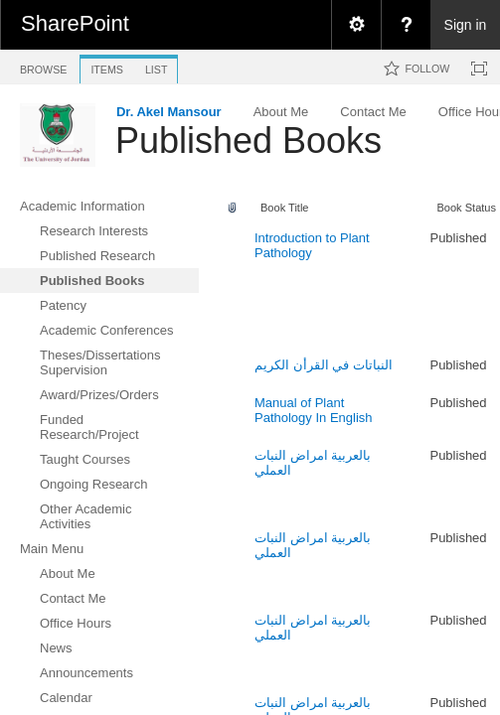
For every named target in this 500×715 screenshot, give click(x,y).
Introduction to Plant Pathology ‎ (312, 245)
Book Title (284, 208)
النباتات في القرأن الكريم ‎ (325, 365)
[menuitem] (356, 25)
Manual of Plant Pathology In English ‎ (315, 410)
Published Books (248, 140)
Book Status (466, 208)
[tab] (43, 66)
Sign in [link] (465, 25)
